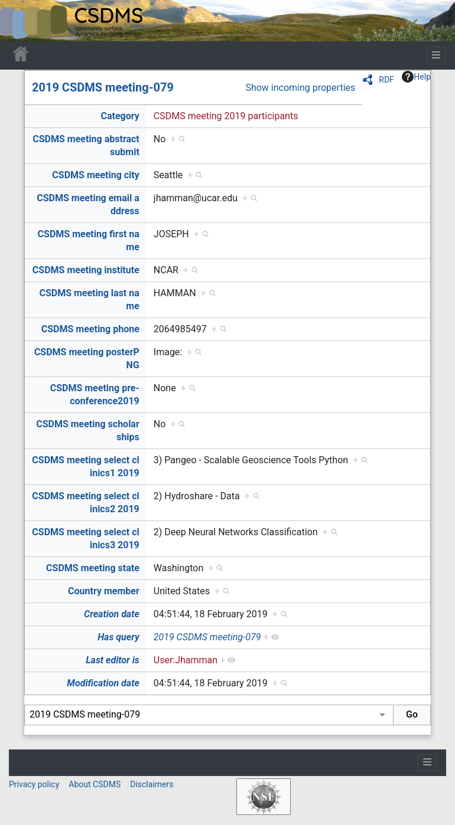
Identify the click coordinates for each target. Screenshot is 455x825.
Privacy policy (34, 784)
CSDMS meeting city (95, 175)
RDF (386, 79)
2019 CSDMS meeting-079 (103, 87)
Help (416, 77)
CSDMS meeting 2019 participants (226, 116)
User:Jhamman (185, 660)
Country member (103, 591)
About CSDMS (95, 784)
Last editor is (112, 660)
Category (119, 116)
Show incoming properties (300, 87)
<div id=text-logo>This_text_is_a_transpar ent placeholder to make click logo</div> (18, 20)
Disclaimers (151, 784)
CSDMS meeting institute (85, 270)
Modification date (103, 683)
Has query (118, 637)
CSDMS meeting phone (90, 329)
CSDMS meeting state (92, 568)
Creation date (111, 614)
